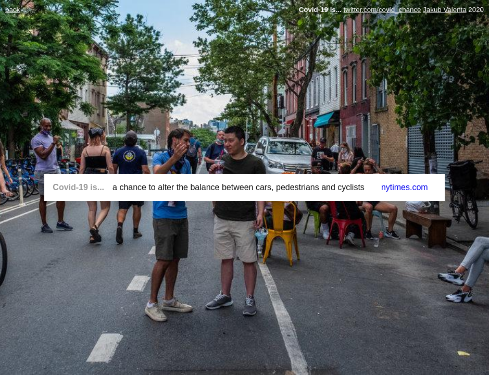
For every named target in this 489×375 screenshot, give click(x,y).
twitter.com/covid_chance (382, 10)
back (12, 10)
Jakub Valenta (444, 10)
